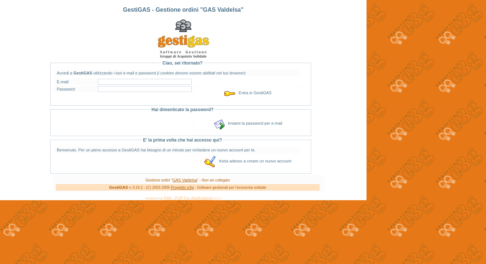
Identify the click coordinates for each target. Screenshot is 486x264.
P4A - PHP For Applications (188, 198)
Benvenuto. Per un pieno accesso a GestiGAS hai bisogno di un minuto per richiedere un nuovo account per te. (156, 150)
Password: (66, 89)
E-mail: (63, 82)
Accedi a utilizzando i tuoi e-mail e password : (151, 73)
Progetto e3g (182, 187)
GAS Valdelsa (184, 180)
